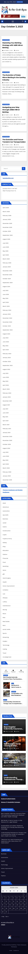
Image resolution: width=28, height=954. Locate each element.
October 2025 (7, 231)
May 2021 (5, 416)
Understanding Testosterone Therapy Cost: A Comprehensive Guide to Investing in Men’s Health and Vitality (14, 834)
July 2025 (5, 243)
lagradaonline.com (8, 178)
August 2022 (6, 369)
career (4, 523)
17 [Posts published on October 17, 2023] (6, 905)
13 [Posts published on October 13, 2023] (17, 901)
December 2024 (7, 270)
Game (4, 570)
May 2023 (5, 345)
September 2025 (8, 235)
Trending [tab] (21, 671)
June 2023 (6, 341)
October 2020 (7, 444)
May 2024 (5, 298)
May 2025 (5, 251)
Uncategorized (6, 72)
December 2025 (7, 223)
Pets (4, 617)
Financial (5, 558)
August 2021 (6, 405)
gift (4, 574)
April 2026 (6, 207)
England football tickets (8, 798)
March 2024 (6, 306)
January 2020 (7, 476)
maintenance (6, 605)
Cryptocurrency (7, 538)
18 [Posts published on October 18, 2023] (10, 905)
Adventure (6, 507)
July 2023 (5, 338)
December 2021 (7, 401)
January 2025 (7, 266)
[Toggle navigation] (13, 21)
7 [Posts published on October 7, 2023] (20, 898)
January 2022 (7, 397)
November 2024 (7, 274)
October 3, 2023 (8, 50)
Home (10, 950)
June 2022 (6, 377)
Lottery (5, 601)
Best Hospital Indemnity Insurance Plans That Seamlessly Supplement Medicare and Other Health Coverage (13, 815)
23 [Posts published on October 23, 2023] (2, 908)
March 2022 (6, 389)
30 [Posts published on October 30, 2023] (2, 912)
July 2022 (5, 373)
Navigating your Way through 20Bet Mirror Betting (11, 109)
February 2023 (7, 353)
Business (5, 519)
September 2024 (8, 282)
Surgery (5, 641)
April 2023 (6, 349)
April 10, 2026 (9, 782)
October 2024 (7, 278)
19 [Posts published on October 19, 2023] (13, 905)
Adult (4, 503)
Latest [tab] (6, 671)
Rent (4, 625)
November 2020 (7, 440)
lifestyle (5, 598)
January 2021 (6, 432)
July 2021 (5, 409)
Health (5, 582)
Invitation (5, 590)
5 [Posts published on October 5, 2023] (13, 898)
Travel (4, 653)
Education (6, 550)
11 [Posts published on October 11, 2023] (9, 901)
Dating (4, 542)
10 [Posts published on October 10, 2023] (6, 901)
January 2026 (7, 219)
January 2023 (7, 357)
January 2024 (7, 314)
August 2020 (6, 448)
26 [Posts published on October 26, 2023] (13, 908)
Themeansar (14, 946)
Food (4, 562)
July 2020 (5, 452)
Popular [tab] (13, 671)
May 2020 (5, 460)
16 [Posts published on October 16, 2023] (2, 905)
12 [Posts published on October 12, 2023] (13, 901)
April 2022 (6, 385)
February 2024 (7, 310)
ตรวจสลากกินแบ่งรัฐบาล (7, 922)
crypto (4, 534)
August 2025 (6, 239)
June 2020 (6, 456)
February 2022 (7, 393)
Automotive (6, 511)
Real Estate (6, 621)
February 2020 (7, 472)
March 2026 (6, 211)
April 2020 (6, 464)
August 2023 (6, 334)
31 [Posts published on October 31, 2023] (6, 912)
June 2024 (6, 294)
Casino (5, 526)
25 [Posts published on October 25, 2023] (10, 908)
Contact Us (16, 950)
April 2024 (6, 302)
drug (4, 546)
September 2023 (8, 330)
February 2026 (7, 215)
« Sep (2, 916)
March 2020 (6, 468)
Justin (16, 50)
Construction (6, 530)
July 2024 (5, 290)
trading (5, 649)
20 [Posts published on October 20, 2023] (17, 905)
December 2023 (7, 318)
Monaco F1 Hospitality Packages (10, 802)
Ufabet (3, 924)
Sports (5, 633)
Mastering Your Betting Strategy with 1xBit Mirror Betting (12, 45)
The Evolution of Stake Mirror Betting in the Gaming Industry (14, 77)
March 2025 (6, 259)
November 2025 (7, 227)
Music (4, 613)
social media (6, 629)
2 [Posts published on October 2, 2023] (2, 898)
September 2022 (8, 365)
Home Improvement (9, 586)
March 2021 (6, 424)
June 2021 (6, 412)
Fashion (5, 554)
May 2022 (5, 381)
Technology (6, 645)
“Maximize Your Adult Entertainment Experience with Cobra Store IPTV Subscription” (12, 841)
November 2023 (7, 322)
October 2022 (7, 361)
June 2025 (6, 247)
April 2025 (6, 255)
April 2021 (6, 420)
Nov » (7, 916)
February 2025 (7, 263)
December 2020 (7, 436)
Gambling (5, 566)
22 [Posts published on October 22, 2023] (24, 905)
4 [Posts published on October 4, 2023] (9, 898)
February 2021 (7, 428)
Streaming (6, 637)
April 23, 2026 (9, 731)
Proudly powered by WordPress (9, 944)
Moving (5, 609)
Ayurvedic (5, 515)
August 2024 (6, 286)
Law (4, 594)
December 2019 (7, 480)
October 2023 (7, 326)
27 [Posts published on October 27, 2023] (17, 908)
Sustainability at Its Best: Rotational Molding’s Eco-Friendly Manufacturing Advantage (12, 827)
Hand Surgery (7, 578)
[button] (22, 21)
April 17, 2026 (9, 748)
